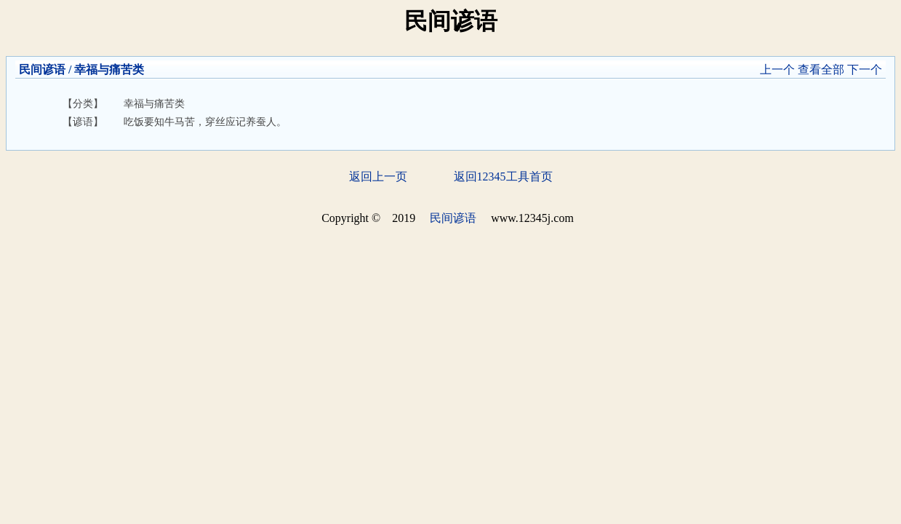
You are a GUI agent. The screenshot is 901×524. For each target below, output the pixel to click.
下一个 (864, 69)
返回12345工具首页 (503, 176)
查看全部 (821, 69)
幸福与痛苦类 (109, 69)
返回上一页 (378, 176)
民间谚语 (42, 69)
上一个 (777, 69)
